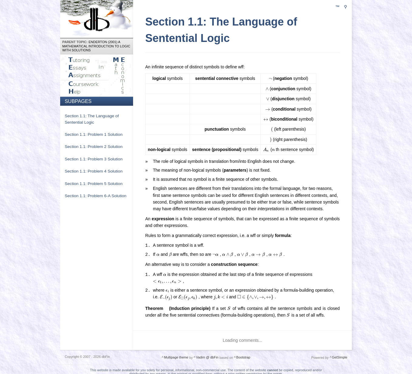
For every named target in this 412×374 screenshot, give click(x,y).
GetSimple (339, 357)
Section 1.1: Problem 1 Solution (93, 134)
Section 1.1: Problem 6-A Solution (95, 196)
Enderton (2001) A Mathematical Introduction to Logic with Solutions (96, 46)
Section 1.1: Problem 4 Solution (93, 171)
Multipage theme (176, 357)
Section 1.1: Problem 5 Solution (93, 183)
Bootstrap (243, 357)
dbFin (97, 18)
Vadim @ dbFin (207, 357)
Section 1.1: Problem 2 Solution (93, 146)
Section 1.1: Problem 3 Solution (93, 159)
